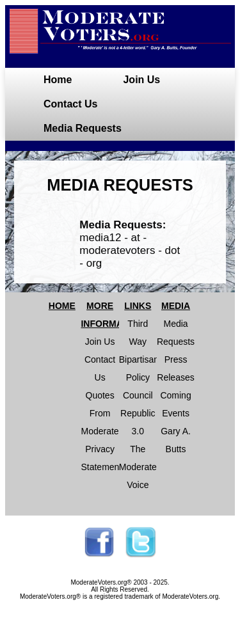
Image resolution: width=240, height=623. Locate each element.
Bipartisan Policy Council (139, 377)
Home (58, 79)
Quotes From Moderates (102, 413)
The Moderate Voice (138, 467)
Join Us (141, 79)
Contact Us (70, 104)
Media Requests (83, 128)
